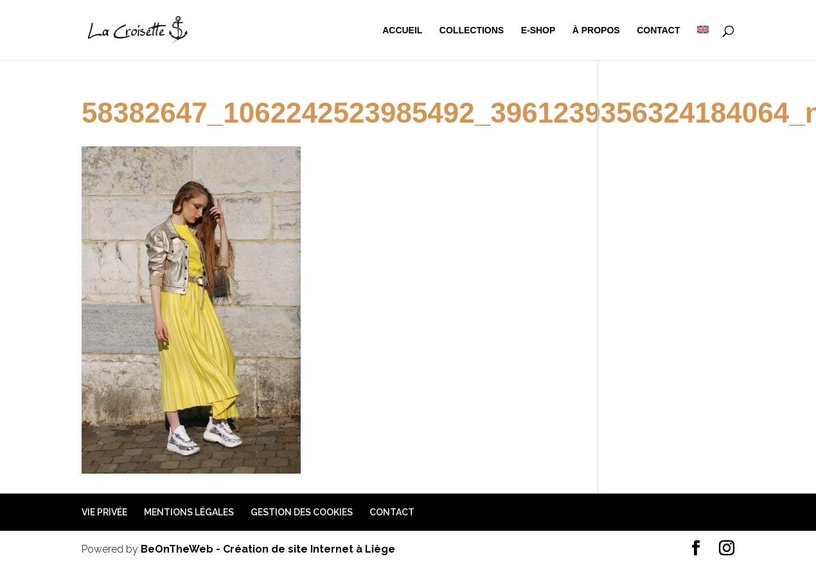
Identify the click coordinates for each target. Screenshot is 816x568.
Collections (471, 30)
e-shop (538, 30)
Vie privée (104, 512)
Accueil (402, 30)
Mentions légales (189, 512)
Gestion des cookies (302, 512)
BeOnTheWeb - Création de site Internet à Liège (268, 549)
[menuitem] (703, 43)
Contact (658, 30)
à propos (596, 30)
